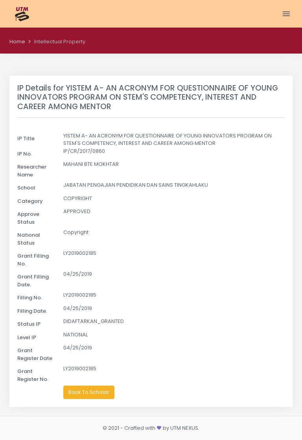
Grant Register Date (34, 354)
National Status (28, 239)
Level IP (26, 337)
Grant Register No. (32, 375)
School (26, 187)
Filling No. (29, 297)
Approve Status (28, 218)
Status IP (29, 324)
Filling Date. (32, 311)
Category (30, 201)
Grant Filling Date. (33, 280)
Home (17, 41)
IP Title (26, 138)
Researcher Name (31, 170)
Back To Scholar (88, 392)
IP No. (24, 154)
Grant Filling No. (33, 259)
